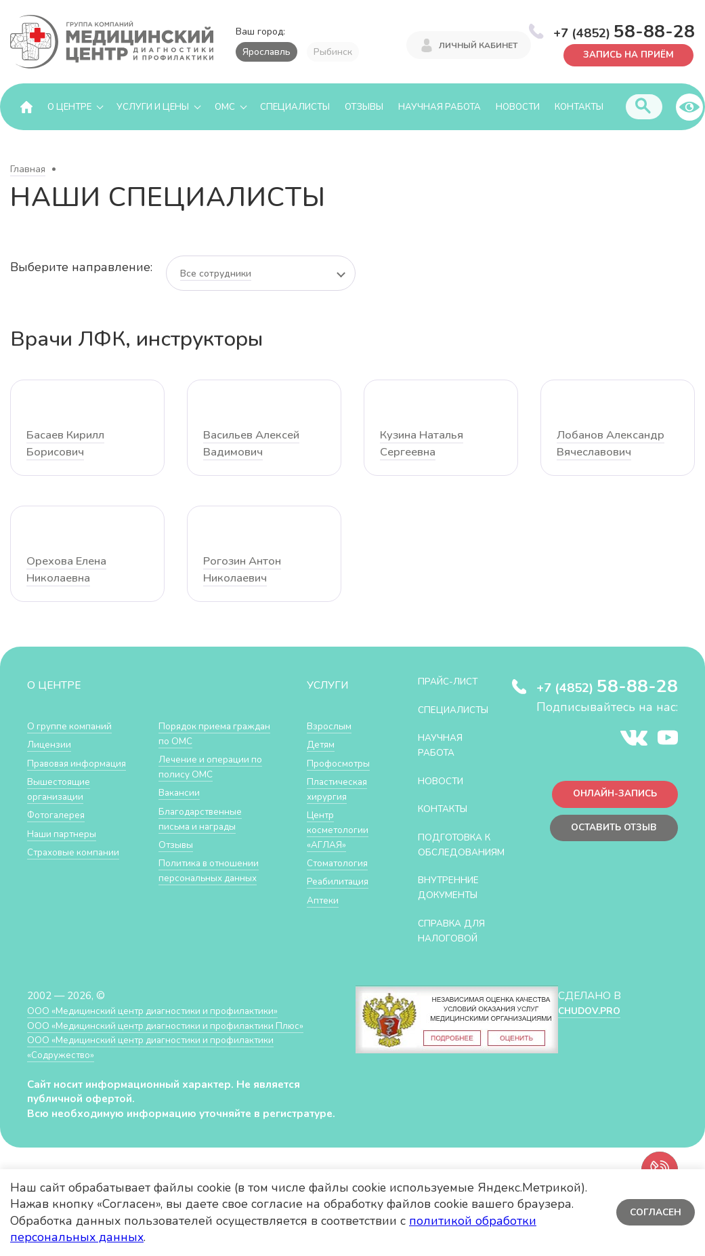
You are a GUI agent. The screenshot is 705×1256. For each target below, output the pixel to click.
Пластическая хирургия (340, 789)
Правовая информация (82, 763)
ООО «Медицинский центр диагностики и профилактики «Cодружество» (162, 1061)
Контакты (579, 107)
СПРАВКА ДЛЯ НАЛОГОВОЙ (456, 944)
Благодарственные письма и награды (204, 819)
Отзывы (364, 107)
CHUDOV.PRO (589, 1024)
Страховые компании (77, 852)
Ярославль (266, 51)
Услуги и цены (152, 107)
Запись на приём (624, 53)
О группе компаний (72, 727)
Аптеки (324, 899)
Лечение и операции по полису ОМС (215, 767)
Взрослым (331, 727)
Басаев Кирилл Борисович (68, 444)
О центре (69, 107)
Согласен (653, 1212)
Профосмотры (342, 763)
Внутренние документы (454, 901)
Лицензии (50, 745)
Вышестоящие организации (62, 789)
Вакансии (180, 793)
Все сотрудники (215, 274)
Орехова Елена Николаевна (69, 570)
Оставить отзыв (609, 833)
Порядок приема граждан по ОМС (199, 734)
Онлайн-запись (610, 797)
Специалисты (295, 107)
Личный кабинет (478, 46)
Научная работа (439, 107)
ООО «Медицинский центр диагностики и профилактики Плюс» (178, 1039)
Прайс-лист (452, 682)
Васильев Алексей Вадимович (255, 444)
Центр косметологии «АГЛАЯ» (339, 829)
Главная (27, 169)
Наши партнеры (65, 833)
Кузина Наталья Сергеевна (424, 444)
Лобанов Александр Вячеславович (613, 444)
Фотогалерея (59, 815)
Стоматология (340, 862)
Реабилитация (341, 881)
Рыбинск (333, 51)
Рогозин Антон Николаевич (244, 570)
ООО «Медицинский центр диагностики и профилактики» (164, 1024)
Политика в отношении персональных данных (213, 870)
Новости (518, 107)
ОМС (225, 107)
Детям (322, 745)
